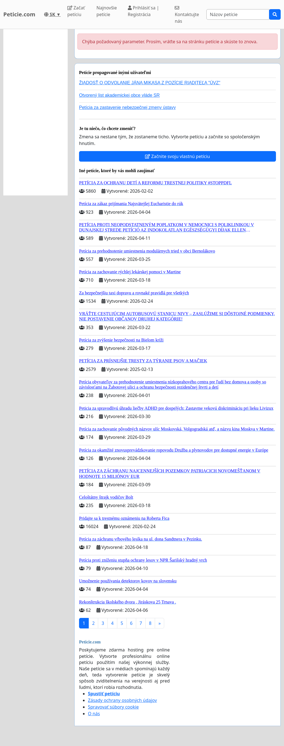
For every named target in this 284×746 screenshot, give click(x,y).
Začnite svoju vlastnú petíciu (177, 156)
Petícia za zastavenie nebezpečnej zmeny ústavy (127, 107)
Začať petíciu (76, 11)
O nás (94, 714)
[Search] (237, 14)
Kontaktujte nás (187, 15)
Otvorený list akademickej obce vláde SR (119, 95)
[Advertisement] (35, 112)
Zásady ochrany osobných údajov (122, 700)
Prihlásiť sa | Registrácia (143, 11)
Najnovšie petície (107, 11)
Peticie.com (19, 14)
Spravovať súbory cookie (113, 707)
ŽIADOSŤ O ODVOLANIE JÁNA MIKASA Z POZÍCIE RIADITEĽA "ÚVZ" (149, 82)
